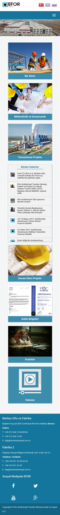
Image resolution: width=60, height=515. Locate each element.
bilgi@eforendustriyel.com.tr (18, 440)
